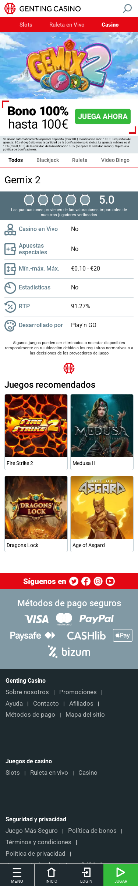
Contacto (46, 703)
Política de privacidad (36, 853)
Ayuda (14, 703)
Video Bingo (115, 160)
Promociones (78, 692)
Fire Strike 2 (20, 463)
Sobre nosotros (27, 692)
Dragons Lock (22, 545)
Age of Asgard (88, 545)
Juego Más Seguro (32, 830)
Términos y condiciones (38, 842)
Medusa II (83, 463)
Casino (110, 25)
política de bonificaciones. (20, 149)
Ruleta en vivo (49, 772)
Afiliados (81, 703)
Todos (15, 160)
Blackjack (47, 160)
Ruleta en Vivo (67, 25)
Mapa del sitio (85, 714)
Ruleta (80, 160)
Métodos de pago (30, 714)
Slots (26, 25)
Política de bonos (92, 830)
